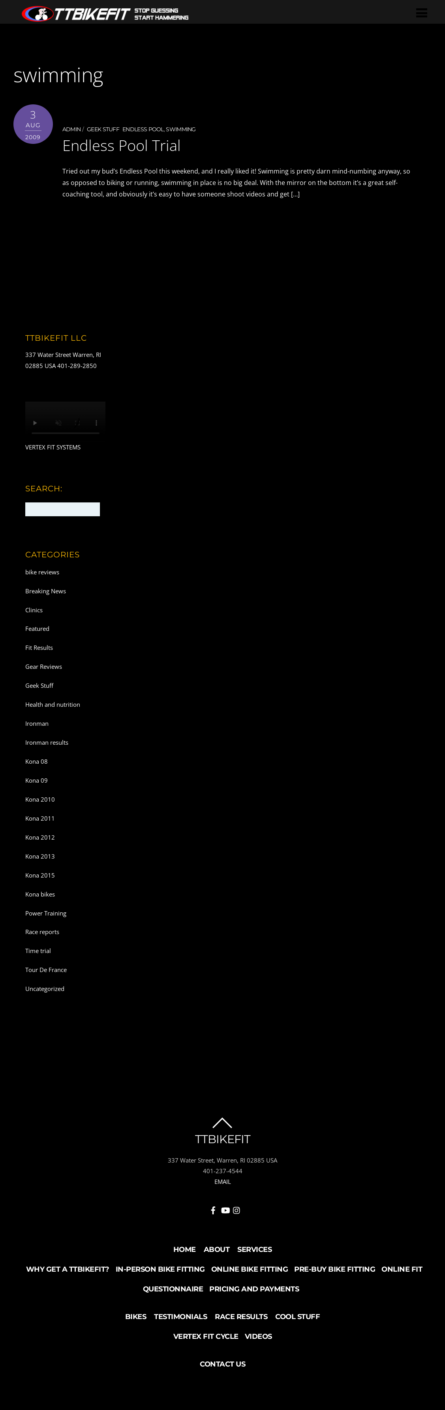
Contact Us (222, 1363)
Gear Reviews (43, 666)
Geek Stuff (103, 129)
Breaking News (45, 591)
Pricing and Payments (254, 1288)
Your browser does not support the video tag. (65, 422)
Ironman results (46, 742)
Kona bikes (40, 894)
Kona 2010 (40, 799)
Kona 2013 (40, 856)
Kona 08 (36, 761)
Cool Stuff (297, 1316)
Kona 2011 (40, 818)
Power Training (45, 913)
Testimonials (180, 1316)
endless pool (143, 129)
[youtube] (225, 1209)
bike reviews (42, 572)
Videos (258, 1336)
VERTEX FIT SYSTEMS (53, 447)
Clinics (34, 609)
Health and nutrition (52, 704)
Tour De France (46, 970)
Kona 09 (36, 780)
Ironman (37, 723)
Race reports (42, 932)
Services (254, 1249)
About (217, 1249)
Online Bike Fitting (249, 1269)
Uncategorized (44, 989)
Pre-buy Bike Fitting (334, 1269)
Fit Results (39, 647)
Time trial (38, 951)
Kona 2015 (40, 875)
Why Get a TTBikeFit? (67, 1269)
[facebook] (213, 1209)
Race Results (241, 1316)
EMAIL (222, 1181)
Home (184, 1249)
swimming (180, 129)
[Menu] (422, 12)
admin (71, 129)
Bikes (135, 1316)
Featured (37, 628)
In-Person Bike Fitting (160, 1269)
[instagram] (236, 1209)
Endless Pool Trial (121, 145)
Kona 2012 (40, 837)
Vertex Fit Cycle (205, 1336)
